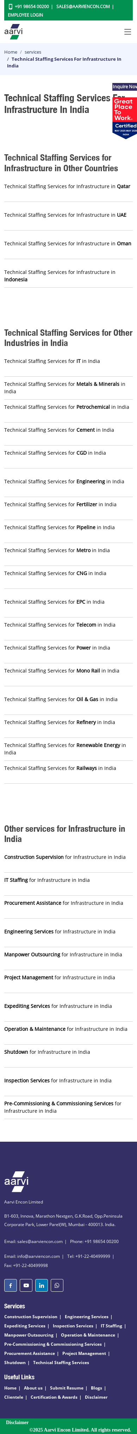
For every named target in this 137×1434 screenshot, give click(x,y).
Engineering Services (86, 1317)
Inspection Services (73, 1326)
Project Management (84, 1353)
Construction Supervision (30, 1317)
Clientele (13, 1397)
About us (33, 1388)
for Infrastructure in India (65, 857)
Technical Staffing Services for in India (52, 361)
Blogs (96, 1388)
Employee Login (25, 15)
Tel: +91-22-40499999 (88, 1256)
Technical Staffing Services (61, 1363)
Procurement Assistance (29, 1353)
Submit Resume (66, 1388)
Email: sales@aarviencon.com (33, 1241)
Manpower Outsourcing (29, 1335)
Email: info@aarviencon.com (32, 1256)
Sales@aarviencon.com (83, 7)
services (33, 52)
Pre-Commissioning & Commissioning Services (53, 1344)
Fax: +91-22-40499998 (26, 1265)
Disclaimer (96, 1397)
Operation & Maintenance (88, 1335)
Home (10, 52)
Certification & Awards (54, 1397)
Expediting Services (24, 1326)
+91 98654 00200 (32, 7)
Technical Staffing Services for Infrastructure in (67, 186)
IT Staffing (111, 1326)
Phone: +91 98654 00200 (94, 1241)
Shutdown (15, 1363)
